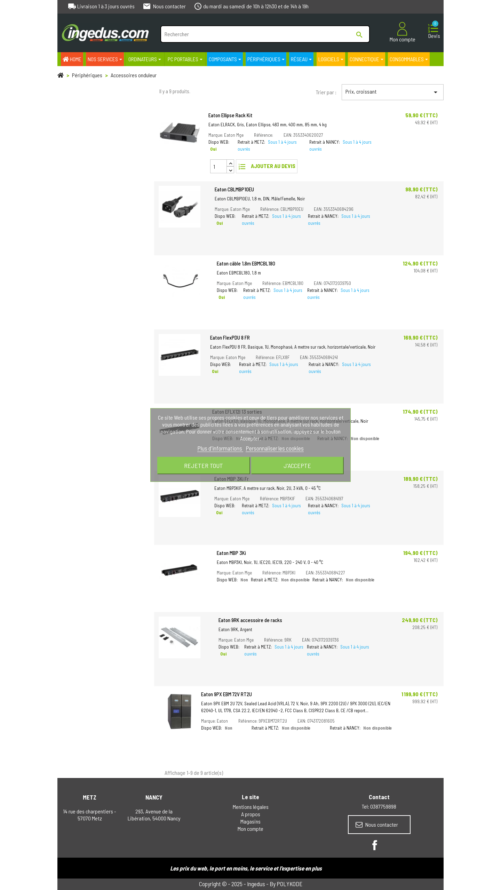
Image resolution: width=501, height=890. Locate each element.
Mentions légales (251, 806)
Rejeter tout (203, 465)
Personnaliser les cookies (275, 448)
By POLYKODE (286, 883)
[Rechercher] (264, 34)
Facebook (375, 845)
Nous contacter (377, 824)
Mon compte (250, 828)
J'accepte (297, 465)
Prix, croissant (392, 92)
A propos (250, 814)
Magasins (250, 821)
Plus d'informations (220, 448)
